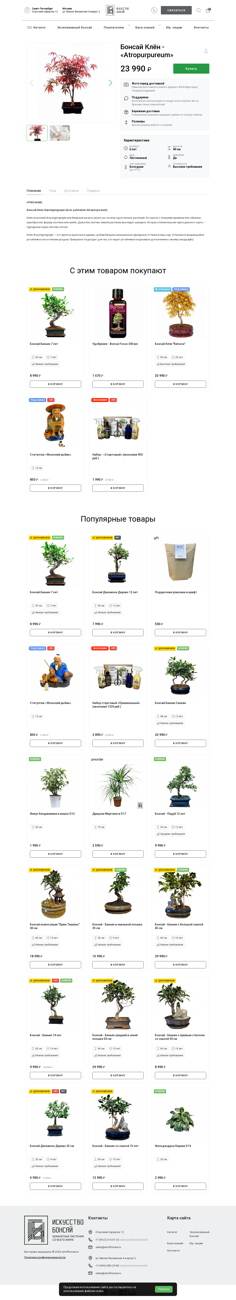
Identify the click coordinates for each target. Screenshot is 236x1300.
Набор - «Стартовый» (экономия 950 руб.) (117, 456)
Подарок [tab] (93, 191)
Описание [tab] (34, 191)
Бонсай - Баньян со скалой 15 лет (115, 1146)
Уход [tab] (52, 191)
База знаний (144, 27)
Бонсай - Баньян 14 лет (46, 1035)
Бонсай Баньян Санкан (170, 703)
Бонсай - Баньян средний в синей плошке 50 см (115, 1037)
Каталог (36, 27)
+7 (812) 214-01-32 (107, 1239)
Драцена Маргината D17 (109, 813)
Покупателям (114, 27)
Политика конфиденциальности (45, 1257)
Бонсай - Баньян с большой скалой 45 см (179, 926)
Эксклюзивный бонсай (74, 27)
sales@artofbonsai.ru (108, 1247)
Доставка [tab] (71, 191)
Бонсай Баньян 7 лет (44, 343)
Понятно (163, 1289)
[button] (111, 83)
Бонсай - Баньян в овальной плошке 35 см (117, 926)
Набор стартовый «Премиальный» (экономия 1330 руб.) (116, 704)
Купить (191, 69)
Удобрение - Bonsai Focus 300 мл (115, 343)
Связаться (176, 10)
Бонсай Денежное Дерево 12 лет (115, 592)
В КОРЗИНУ (55, 384)
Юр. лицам (174, 27)
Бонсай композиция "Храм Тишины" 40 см (55, 926)
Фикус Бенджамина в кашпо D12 (52, 813)
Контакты (201, 27)
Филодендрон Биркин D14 (173, 1146)
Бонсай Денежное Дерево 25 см (52, 1146)
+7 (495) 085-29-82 (107, 1265)
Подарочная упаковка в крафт (176, 592)
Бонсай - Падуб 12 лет (170, 813)
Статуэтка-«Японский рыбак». (51, 454)
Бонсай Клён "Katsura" (170, 343)
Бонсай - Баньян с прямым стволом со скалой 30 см (180, 1037)
